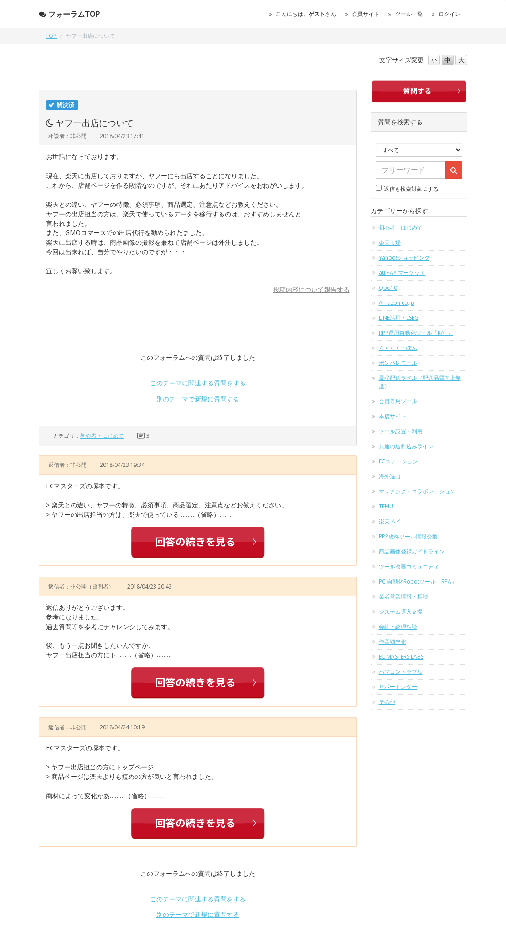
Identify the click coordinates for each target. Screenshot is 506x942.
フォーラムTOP (69, 14)
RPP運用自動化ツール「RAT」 (416, 333)
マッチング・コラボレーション (417, 491)
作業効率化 (392, 641)
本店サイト (392, 416)
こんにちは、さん (306, 14)
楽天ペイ (390, 521)
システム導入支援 (401, 611)
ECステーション (398, 461)
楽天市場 (390, 242)
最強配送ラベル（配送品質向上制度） (420, 382)
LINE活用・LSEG (398, 318)
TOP (51, 36)
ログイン (449, 14)
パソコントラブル (401, 672)
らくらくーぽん (398, 348)
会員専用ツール (398, 401)
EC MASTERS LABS (401, 656)
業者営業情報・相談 (403, 596)
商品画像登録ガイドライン (411, 551)
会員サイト (365, 14)
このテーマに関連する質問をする (198, 383)
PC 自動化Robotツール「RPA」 (418, 581)
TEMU (386, 506)
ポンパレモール (398, 363)
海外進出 (390, 476)
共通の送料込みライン (406, 446)
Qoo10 (388, 288)
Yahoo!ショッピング (404, 257)
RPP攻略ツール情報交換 (408, 536)
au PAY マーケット (402, 272)
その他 (387, 702)
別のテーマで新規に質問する (197, 398)
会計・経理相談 (398, 626)
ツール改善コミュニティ (409, 566)
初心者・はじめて (102, 436)
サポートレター (398, 687)
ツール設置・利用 (401, 431)
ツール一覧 (409, 14)
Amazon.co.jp (396, 303)
